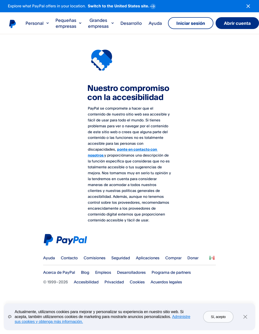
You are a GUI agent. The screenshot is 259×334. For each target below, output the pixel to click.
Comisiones (94, 257)
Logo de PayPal (12, 23)
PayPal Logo (67, 239)
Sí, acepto (218, 317)
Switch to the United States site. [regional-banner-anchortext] (122, 5)
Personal (38, 23)
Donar (192, 257)
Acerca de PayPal (59, 272)
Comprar (173, 257)
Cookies (137, 281)
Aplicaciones (147, 257)
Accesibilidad (86, 281)
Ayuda (155, 23)
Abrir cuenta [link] (237, 23)
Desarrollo (131, 23)
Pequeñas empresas (68, 23)
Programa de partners (171, 272)
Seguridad (120, 257)
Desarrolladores (131, 272)
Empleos (103, 272)
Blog (85, 272)
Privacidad (114, 281)
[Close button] (248, 6)
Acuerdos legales (166, 281)
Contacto (69, 257)
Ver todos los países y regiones (212, 258)
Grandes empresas (101, 23)
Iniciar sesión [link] (190, 23)
